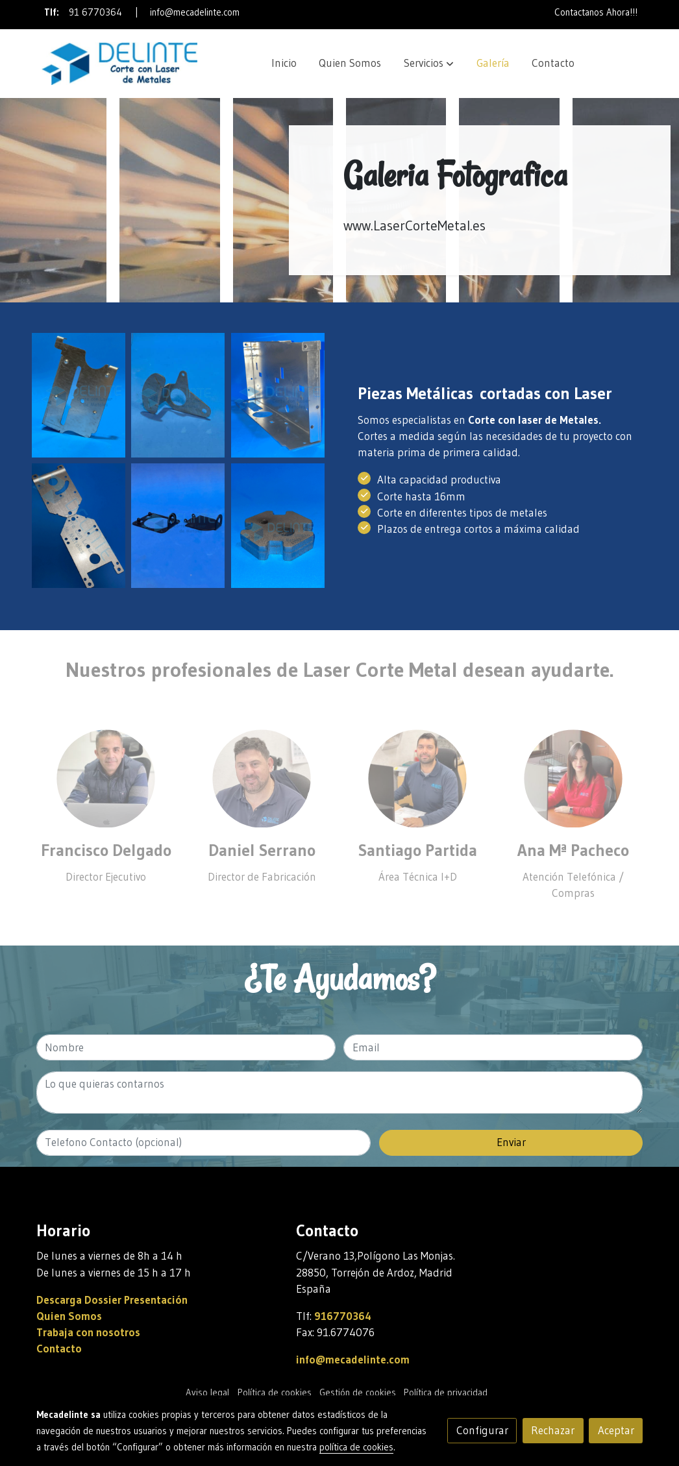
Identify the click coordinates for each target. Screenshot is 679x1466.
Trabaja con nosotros (88, 1332)
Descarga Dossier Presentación (112, 1299)
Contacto (59, 1348)
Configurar (482, 1430)
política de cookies (356, 1447)
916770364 (342, 1316)
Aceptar (616, 1430)
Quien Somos (69, 1316)
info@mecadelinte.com (195, 12)
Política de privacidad (446, 1393)
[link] (119, 63)
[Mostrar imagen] (78, 395)
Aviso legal (207, 1393)
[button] (429, 63)
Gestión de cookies (357, 1393)
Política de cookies (275, 1393)
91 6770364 (95, 12)
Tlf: (53, 12)
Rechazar (552, 1430)
